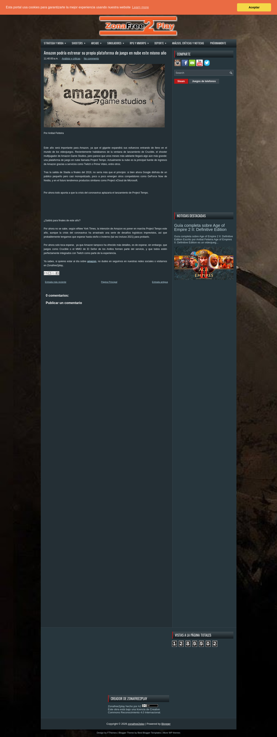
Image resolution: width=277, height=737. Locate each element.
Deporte (162, 42)
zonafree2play (136, 723)
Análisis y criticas (71, 58)
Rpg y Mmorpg (140, 42)
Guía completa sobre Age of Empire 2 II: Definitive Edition (200, 227)
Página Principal (109, 282)
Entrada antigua (160, 282)
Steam (181, 81)
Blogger (166, 723)
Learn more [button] (140, 7)
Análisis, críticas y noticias (188, 43)
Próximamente (218, 43)
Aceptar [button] (254, 7)
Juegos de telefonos (204, 81)
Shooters (80, 42)
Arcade (97, 42)
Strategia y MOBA (56, 42)
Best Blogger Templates (149, 732)
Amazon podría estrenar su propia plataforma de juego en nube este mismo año (105, 53)
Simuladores (117, 42)
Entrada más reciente (55, 282)
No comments (91, 58)
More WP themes (171, 732)
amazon (91, 261)
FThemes (112, 732)
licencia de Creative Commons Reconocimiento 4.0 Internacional (134, 711)
